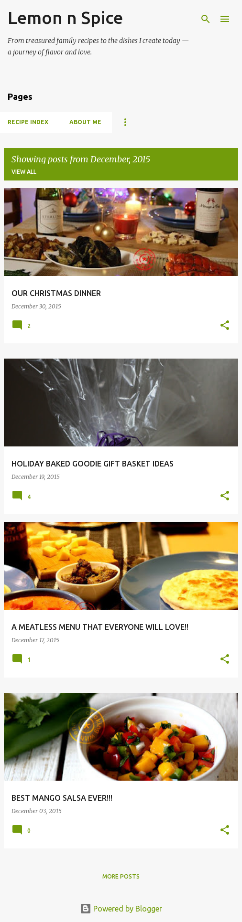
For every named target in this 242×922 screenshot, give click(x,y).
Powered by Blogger (121, 908)
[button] (225, 325)
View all (23, 172)
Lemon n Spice (65, 17)
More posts (121, 876)
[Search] (205, 19)
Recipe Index (28, 122)
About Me (85, 122)
